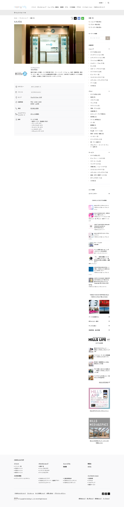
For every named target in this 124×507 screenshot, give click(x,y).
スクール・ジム (94, 161)
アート (92, 83)
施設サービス (91, 484)
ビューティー (94, 74)
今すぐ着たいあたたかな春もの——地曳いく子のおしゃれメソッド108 (102, 370)
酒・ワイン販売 (94, 142)
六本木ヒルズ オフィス (69, 482)
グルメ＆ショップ (41, 7)
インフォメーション (87, 7)
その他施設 (72, 7)
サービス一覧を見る (95, 27)
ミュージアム (66, 463)
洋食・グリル (94, 108)
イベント (33, 7)
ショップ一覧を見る (95, 22)
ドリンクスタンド (95, 139)
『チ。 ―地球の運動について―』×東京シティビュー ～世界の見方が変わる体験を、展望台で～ (102, 259)
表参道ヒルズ (98, 498)
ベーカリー (93, 136)
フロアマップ (91, 482)
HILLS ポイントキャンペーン (101, 205)
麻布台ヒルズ (82, 498)
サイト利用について (40, 493)
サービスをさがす (43, 472)
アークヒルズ (106, 498)
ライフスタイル (94, 71)
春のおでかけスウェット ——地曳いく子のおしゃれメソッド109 (102, 349)
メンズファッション (95, 55)
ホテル (66, 7)
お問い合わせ (49, 493)
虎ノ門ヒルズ (90, 498)
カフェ (92, 128)
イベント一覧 (18, 466)
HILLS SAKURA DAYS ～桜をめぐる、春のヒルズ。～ (102, 214)
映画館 (61, 7)
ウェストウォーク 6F (21, 12)
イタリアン (93, 100)
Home (15, 18)
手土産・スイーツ (95, 131)
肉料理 (92, 117)
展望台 (89, 463)
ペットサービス (94, 164)
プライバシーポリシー (60, 493)
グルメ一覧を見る (95, 24)
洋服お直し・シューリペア (97, 166)
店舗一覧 (32, 18)
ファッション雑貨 (95, 60)
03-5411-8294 (34, 108)
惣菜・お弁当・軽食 (95, 133)
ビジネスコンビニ (36, 92)
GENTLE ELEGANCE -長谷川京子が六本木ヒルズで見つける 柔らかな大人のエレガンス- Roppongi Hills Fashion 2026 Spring (99, 281)
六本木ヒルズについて (99, 7)
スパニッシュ (94, 105)
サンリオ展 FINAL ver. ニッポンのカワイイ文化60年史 (101, 250)
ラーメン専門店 (94, 119)
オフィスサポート (36, 87)
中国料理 (92, 111)
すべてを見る (93, 52)
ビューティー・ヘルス (96, 158)
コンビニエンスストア (96, 77)
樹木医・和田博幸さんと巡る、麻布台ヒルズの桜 (102, 362)
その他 (92, 86)
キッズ (92, 66)
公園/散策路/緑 (67, 478)
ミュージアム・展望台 (53, 7)
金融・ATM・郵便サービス (97, 175)
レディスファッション (96, 57)
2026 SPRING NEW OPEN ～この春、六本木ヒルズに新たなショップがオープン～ (102, 269)
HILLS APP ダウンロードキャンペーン (101, 234)
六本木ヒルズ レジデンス (70, 480)
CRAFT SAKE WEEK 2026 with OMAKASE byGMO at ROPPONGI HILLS (101, 226)
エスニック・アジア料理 (97, 114)
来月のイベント (19, 472)
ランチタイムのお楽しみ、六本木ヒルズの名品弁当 (102, 376)
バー (91, 122)
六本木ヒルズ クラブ (44, 478)
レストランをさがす (44, 470)
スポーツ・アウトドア (96, 69)
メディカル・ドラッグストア (98, 80)
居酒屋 (92, 125)
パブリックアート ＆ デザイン (22, 478)
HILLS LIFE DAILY (103, 382)
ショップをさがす (43, 468)
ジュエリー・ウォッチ (96, 63)
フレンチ (92, 103)
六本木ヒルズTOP (19, 460)
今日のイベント (19, 468)
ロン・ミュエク (98, 242)
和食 (91, 97)
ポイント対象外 (35, 114)
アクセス (79, 7)
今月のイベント (19, 470)
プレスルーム (30, 493)
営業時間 (90, 478)
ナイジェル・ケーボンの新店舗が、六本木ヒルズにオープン (102, 356)
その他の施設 (17, 475)
